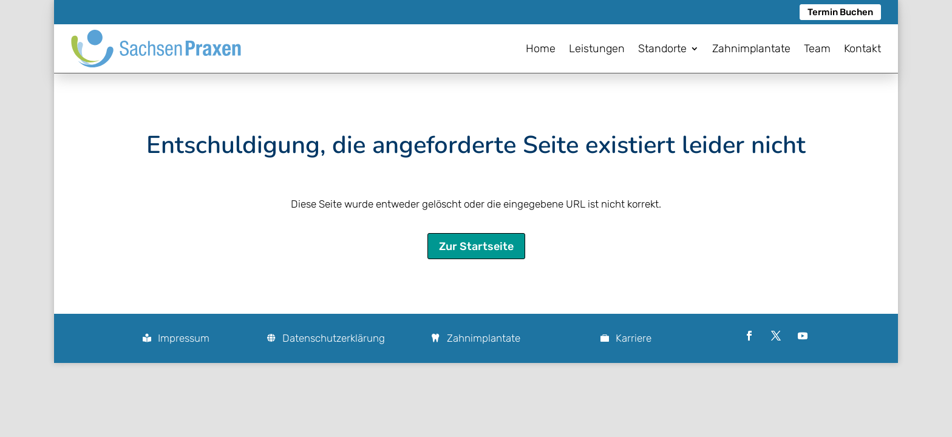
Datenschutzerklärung (333, 338)
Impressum (183, 338)
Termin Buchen (840, 12)
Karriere (633, 338)
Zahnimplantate (483, 338)
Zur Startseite (476, 246)
